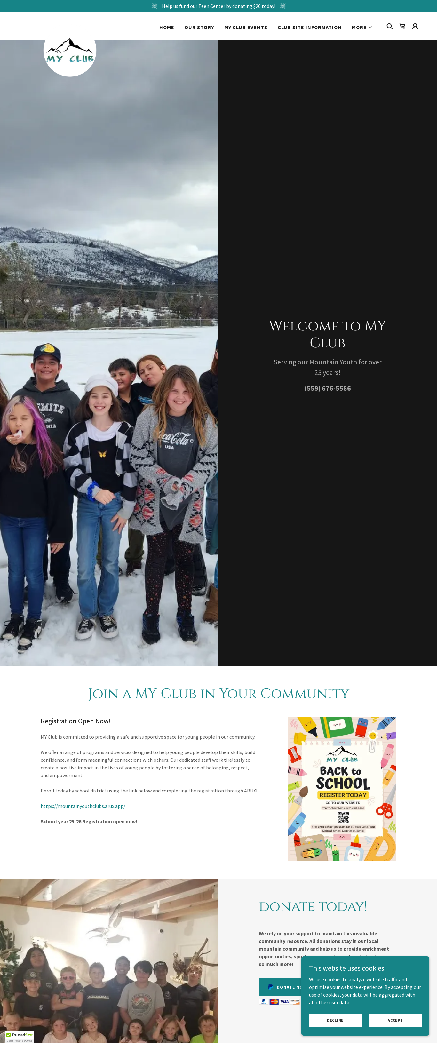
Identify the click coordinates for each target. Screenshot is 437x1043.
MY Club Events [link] (245, 27)
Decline (335, 1020)
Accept (395, 1020)
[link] (69, 25)
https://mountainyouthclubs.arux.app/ (83, 806)
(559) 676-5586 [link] (327, 388)
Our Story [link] (199, 27)
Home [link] (166, 27)
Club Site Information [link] (310, 27)
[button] (362, 27)
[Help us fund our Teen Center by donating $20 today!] (218, 6)
